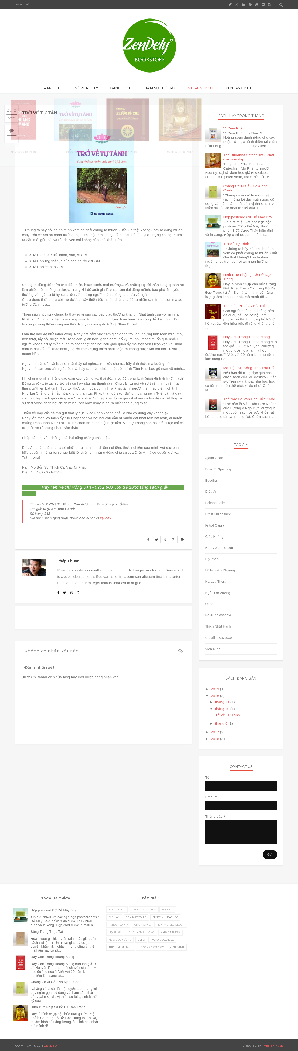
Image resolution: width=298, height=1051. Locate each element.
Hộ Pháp (212, 559)
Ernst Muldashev (217, 514)
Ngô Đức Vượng (217, 593)
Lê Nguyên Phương (220, 570)
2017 (215, 732)
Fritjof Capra (214, 525)
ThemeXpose (272, 1045)
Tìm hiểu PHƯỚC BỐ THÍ (244, 306)
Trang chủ (22, 4)
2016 (215, 739)
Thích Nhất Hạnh (218, 626)
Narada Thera (215, 581)
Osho (209, 604)
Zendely (51, 1045)
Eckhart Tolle (215, 503)
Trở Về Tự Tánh (236, 244)
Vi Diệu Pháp (234, 128)
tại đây (105, 518)
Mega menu (195, 88)
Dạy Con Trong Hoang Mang (246, 337)
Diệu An (211, 491)
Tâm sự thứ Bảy (159, 88)
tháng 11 (222, 702)
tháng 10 (222, 709)
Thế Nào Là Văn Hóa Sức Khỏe (249, 399)
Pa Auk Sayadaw (218, 615)
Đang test (121, 88)
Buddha (211, 480)
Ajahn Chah (214, 458)
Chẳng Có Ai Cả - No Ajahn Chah (56, 982)
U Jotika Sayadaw (219, 638)
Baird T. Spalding (218, 469)
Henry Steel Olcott (219, 548)
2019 (215, 689)
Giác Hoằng (214, 537)
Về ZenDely (90, 88)
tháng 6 (221, 723)
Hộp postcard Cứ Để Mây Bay (247, 217)
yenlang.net (232, 88)
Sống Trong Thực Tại (47, 932)
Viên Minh (212, 649)
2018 (215, 696)
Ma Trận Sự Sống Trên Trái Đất (248, 368)
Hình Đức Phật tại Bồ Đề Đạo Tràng (58, 1007)
